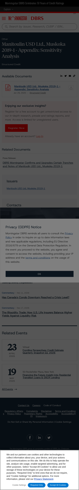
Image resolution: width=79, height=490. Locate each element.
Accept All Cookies (58, 485)
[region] (39, 470)
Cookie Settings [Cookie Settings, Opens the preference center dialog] (19, 485)
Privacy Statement (43, 479)
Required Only (36, 485)
